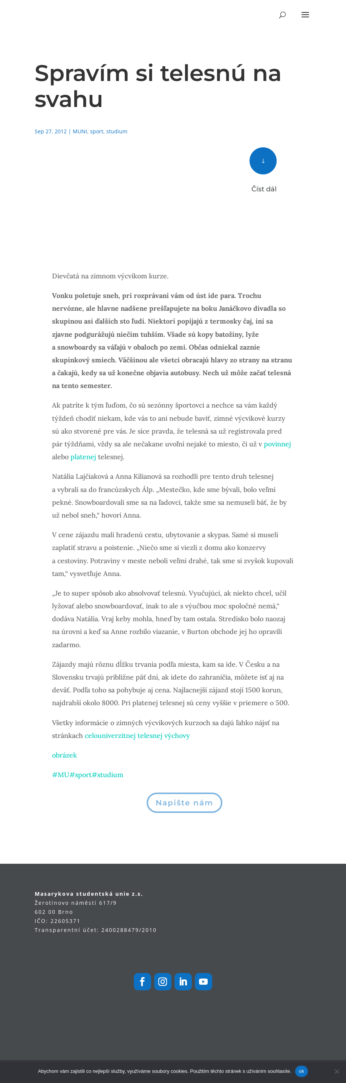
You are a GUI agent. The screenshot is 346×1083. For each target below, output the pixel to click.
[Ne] (336, 1071)
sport (96, 131)
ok (301, 1071)
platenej (83, 456)
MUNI (80, 131)
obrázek (64, 755)
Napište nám (184, 802)
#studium (107, 774)
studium (116, 131)
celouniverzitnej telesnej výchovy (137, 735)
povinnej (277, 444)
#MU (60, 774)
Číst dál (264, 189)
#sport (80, 774)
